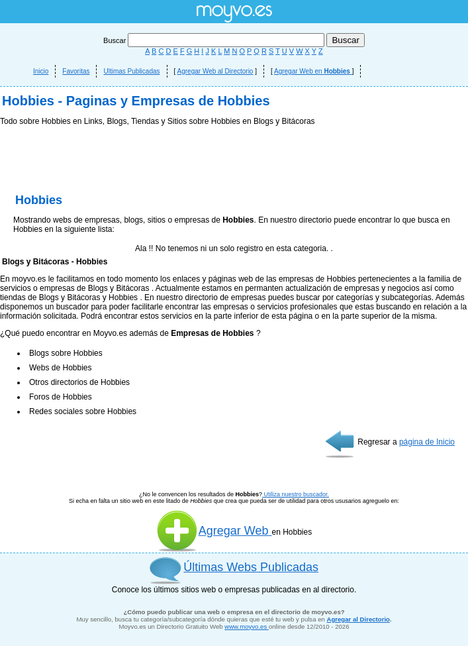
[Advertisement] (234, 225)
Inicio (40, 71)
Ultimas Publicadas (131, 71)
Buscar (214, 40)
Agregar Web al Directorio (215, 71)
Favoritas (75, 71)
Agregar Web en (313, 71)
